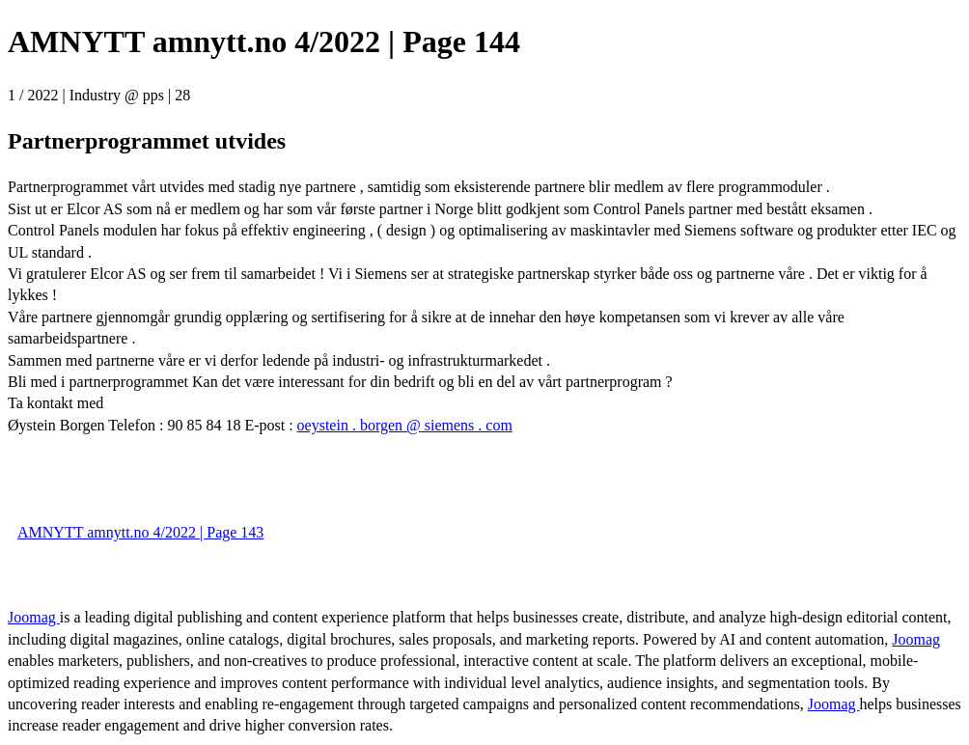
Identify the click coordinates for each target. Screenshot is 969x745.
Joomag (34, 617)
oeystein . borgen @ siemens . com (404, 425)
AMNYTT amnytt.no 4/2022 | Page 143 (140, 532)
